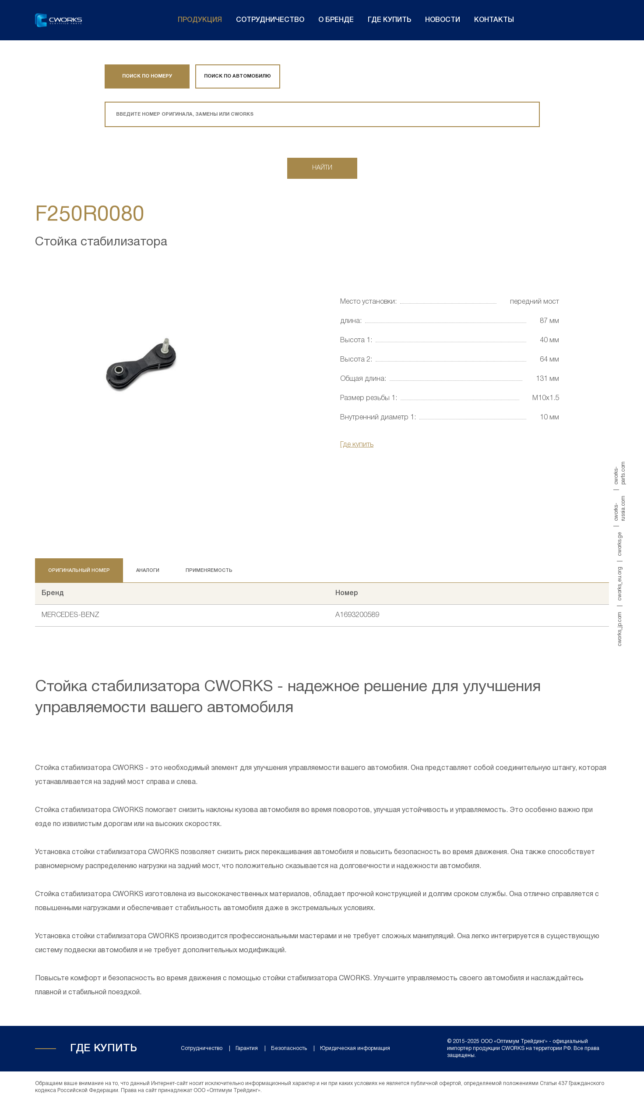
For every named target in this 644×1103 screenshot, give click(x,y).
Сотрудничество (270, 20)
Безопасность (289, 1048)
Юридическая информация (355, 1048)
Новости (442, 20)
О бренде (336, 20)
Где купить (389, 20)
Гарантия (247, 1048)
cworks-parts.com (620, 473)
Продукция (200, 20)
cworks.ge (619, 544)
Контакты (494, 20)
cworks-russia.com (620, 508)
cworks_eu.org (619, 583)
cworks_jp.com (619, 628)
